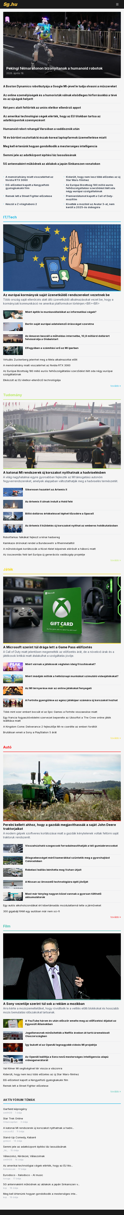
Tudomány (12, 395)
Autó (7, 747)
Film (6, 926)
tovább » (116, 385)
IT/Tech (10, 217)
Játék (8, 569)
